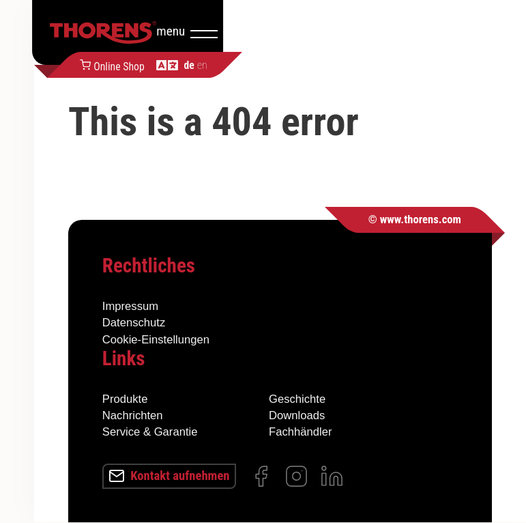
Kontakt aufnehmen (173, 476)
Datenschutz (134, 322)
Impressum (130, 306)
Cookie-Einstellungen (155, 339)
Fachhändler (300, 431)
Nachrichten (132, 415)
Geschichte (297, 398)
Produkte (125, 398)
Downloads (297, 415)
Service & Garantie (150, 431)
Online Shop (241, 64)
